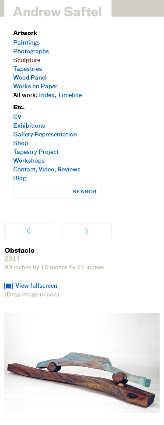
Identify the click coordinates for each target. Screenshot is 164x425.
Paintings (26, 43)
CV (17, 117)
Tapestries (27, 69)
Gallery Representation (45, 135)
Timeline (69, 95)
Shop (20, 143)
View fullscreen (36, 286)
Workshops (29, 161)
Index (46, 95)
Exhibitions (29, 126)
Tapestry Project (36, 152)
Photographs (31, 52)
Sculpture (26, 60)
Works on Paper (35, 87)
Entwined (87, 231)
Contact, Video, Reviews (46, 170)
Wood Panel (30, 78)
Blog (19, 178)
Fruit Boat (28, 231)
